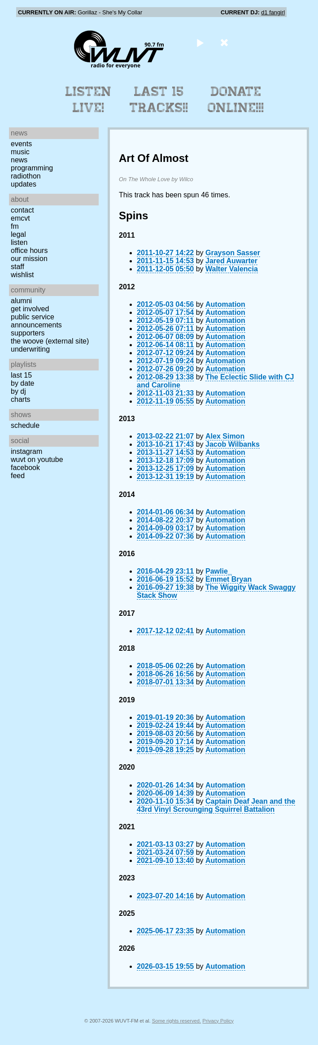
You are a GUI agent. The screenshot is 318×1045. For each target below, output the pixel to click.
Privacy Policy (218, 1020)
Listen (19, 242)
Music (20, 152)
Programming (32, 168)
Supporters (28, 333)
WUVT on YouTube (37, 459)
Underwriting (30, 349)
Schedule (25, 425)
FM (15, 226)
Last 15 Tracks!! (159, 99)
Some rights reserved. (176, 1020)
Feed (18, 475)
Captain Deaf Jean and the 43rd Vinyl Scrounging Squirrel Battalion (216, 805)
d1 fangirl (273, 12)
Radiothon (26, 176)
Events (21, 144)
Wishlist (22, 275)
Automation (225, 304)
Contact (22, 210)
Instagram (26, 451)
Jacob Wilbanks (232, 444)
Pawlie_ (218, 571)
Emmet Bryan (228, 579)
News (19, 160)
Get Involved (30, 309)
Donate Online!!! (236, 99)
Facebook (25, 467)
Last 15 (21, 375)
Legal (18, 234)
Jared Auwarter (231, 261)
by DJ (18, 391)
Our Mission (29, 258)
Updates (23, 184)
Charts (20, 399)
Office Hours (29, 250)
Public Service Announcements (36, 321)
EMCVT (20, 218)
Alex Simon (224, 436)
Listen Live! (88, 99)
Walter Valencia (231, 269)
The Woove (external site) (50, 341)
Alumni (21, 301)
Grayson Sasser (232, 253)
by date (22, 383)
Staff (17, 266)
